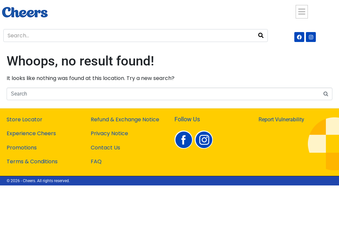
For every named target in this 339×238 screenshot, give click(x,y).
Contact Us (105, 147)
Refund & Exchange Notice (125, 119)
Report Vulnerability (281, 119)
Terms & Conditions (32, 161)
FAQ (96, 161)
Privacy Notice (109, 133)
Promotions (22, 147)
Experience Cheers (31, 133)
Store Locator (24, 119)
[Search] (260, 35)
